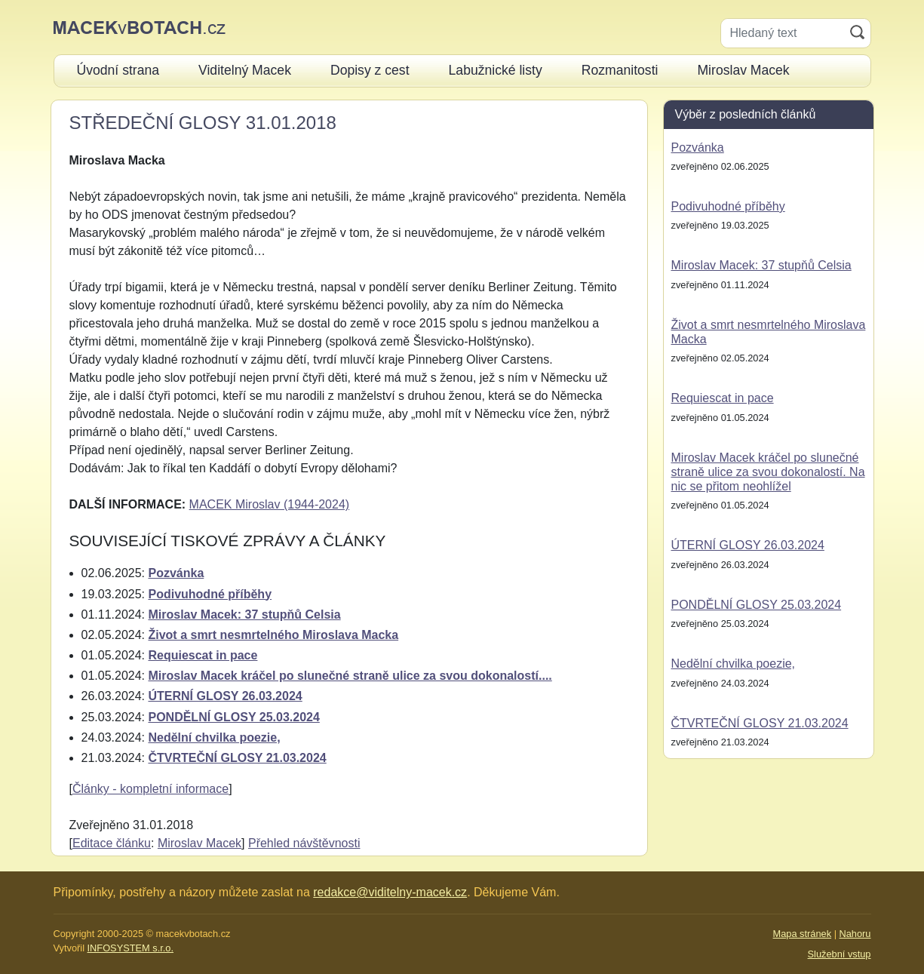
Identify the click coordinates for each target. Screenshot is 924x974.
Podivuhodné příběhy (210, 594)
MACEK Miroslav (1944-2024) (269, 504)
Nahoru (855, 933)
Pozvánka (176, 573)
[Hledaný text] (782, 33)
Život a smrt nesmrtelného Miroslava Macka (273, 634)
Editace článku (111, 843)
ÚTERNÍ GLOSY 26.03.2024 (225, 696)
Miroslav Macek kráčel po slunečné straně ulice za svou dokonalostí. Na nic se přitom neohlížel (768, 472)
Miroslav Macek (199, 843)
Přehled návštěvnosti (304, 843)
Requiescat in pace (202, 655)
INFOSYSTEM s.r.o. (130, 948)
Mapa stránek (802, 933)
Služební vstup (839, 954)
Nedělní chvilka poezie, (214, 737)
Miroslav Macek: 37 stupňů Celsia (244, 614)
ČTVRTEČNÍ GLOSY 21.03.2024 (237, 757)
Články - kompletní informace (150, 788)
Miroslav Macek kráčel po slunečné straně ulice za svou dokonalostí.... (349, 675)
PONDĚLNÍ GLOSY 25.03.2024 (233, 717)
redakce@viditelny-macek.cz (390, 892)
